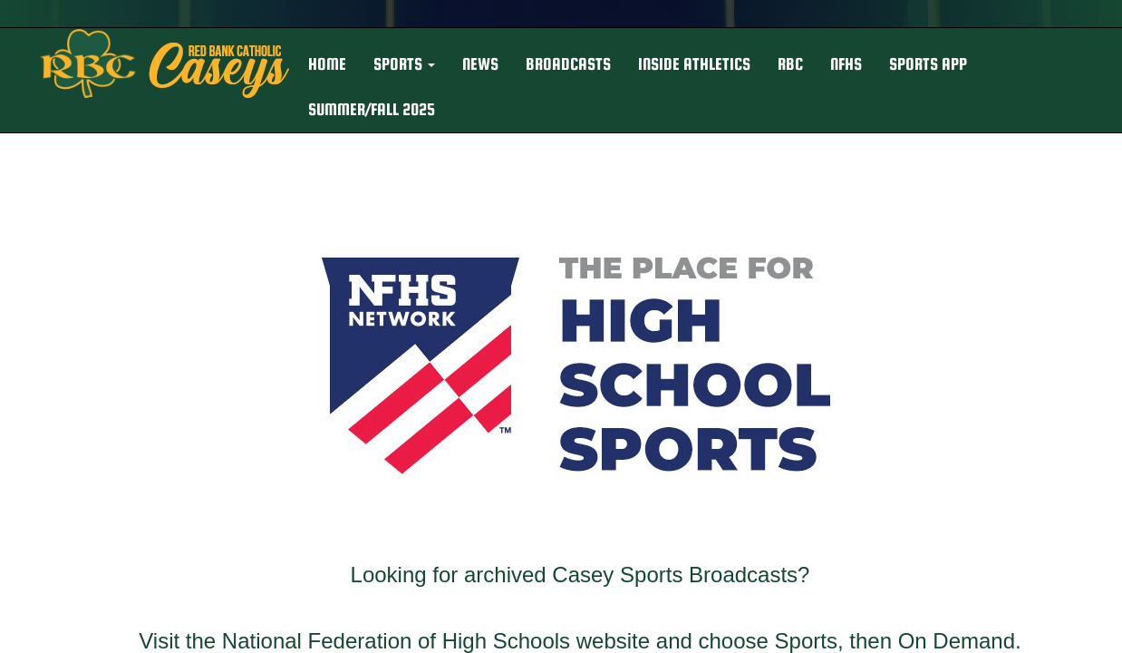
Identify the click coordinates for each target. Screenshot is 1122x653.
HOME (327, 63)
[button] (404, 64)
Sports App (928, 63)
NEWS (480, 63)
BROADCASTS (568, 63)
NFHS (846, 63)
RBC (790, 63)
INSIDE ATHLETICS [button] (694, 63)
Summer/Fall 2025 (371, 109)
